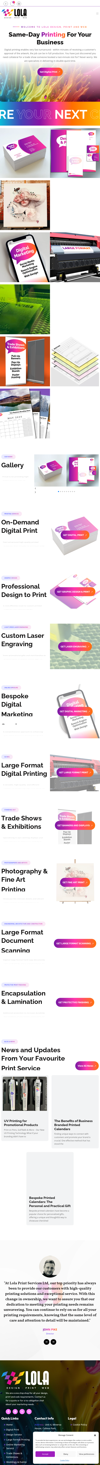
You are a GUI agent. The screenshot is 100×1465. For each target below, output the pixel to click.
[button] (95, 1435)
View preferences (86, 1454)
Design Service (14, 1397)
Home (9, 1387)
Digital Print (12, 1392)
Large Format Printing (18, 1402)
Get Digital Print (50, 72)
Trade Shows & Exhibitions (14, 1417)
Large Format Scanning (18, 1438)
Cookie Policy (64, 1460)
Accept (45, 1454)
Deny (66, 1454)
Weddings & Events (16, 1424)
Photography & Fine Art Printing (18, 1431)
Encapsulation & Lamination (15, 1445)
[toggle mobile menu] (97, 13)
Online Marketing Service (15, 1409)
